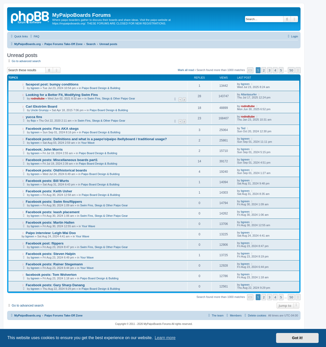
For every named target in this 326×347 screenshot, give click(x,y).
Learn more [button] (165, 338)
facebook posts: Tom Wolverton (51, 275)
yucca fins (34, 117)
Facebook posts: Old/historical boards (56, 170)
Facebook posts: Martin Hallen (50, 222)
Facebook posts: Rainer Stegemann (54, 264)
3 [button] (269, 70)
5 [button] (281, 70)
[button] (250, 70)
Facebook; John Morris (44, 149)
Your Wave (87, 142)
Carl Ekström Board (41, 106)
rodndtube (38, 98)
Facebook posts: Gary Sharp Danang (55, 285)
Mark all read (186, 69)
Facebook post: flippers (45, 243)
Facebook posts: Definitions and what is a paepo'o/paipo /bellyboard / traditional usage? (96, 139)
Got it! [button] (297, 338)
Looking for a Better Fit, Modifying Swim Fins (62, 95)
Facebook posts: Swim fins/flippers (54, 202)
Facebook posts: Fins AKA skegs (52, 129)
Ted (243, 128)
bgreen (35, 88)
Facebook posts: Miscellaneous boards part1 (62, 160)
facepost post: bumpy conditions (52, 84)
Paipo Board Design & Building (101, 88)
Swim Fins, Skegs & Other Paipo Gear (111, 98)
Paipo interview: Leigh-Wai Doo (51, 233)
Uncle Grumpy (40, 110)
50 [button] (291, 70)
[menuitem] (34, 36)
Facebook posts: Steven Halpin (51, 254)
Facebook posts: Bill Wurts (47, 181)
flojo (33, 120)
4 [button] (275, 70)
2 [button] (264, 70)
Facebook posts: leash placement (52, 212)
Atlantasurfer (249, 94)
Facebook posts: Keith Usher (49, 191)
